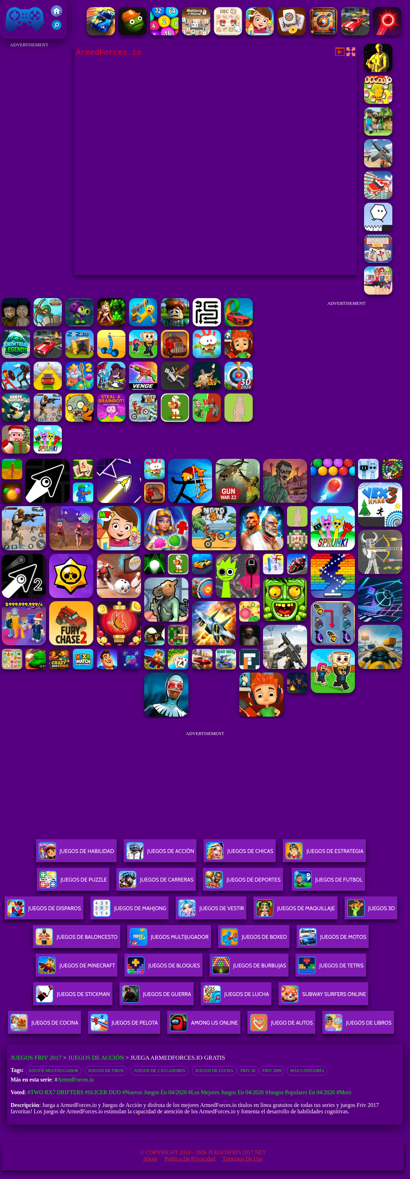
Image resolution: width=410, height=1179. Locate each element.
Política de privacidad (189, 1159)
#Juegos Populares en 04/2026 (300, 1092)
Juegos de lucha (214, 1070)
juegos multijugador (53, 1070)
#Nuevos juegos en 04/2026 (154, 1092)
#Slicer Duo (103, 1092)
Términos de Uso (242, 1159)
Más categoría (307, 1070)
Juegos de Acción (96, 1057)
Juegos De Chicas (239, 854)
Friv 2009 (271, 1070)
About (150, 1159)
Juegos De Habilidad (76, 854)
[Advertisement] (29, 155)
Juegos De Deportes (242, 882)
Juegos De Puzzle (73, 882)
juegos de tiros (106, 1070)
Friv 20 (247, 1070)
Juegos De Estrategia (324, 854)
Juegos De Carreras (156, 882)
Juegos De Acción (160, 854)
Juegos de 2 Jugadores (159, 1070)
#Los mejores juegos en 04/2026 (226, 1092)
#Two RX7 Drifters (55, 1092)
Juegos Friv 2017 (25, 19)
